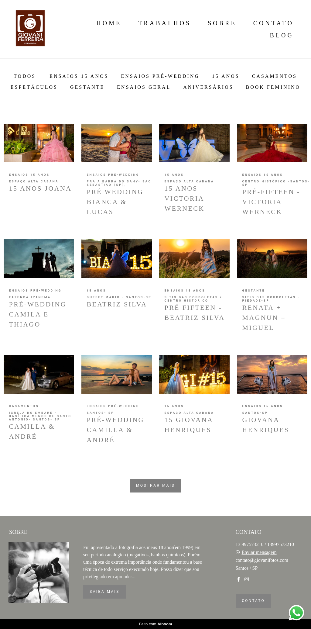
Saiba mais (105, 591)
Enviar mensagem (259, 552)
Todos (25, 76)
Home (108, 23)
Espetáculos (34, 87)
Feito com (155, 624)
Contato (273, 23)
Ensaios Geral (144, 87)
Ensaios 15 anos (79, 76)
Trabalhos (164, 23)
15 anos (226, 76)
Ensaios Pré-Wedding (160, 76)
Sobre (222, 23)
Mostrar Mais (155, 485)
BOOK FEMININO (273, 87)
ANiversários (208, 87)
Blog (282, 35)
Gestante (87, 87)
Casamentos (274, 76)
